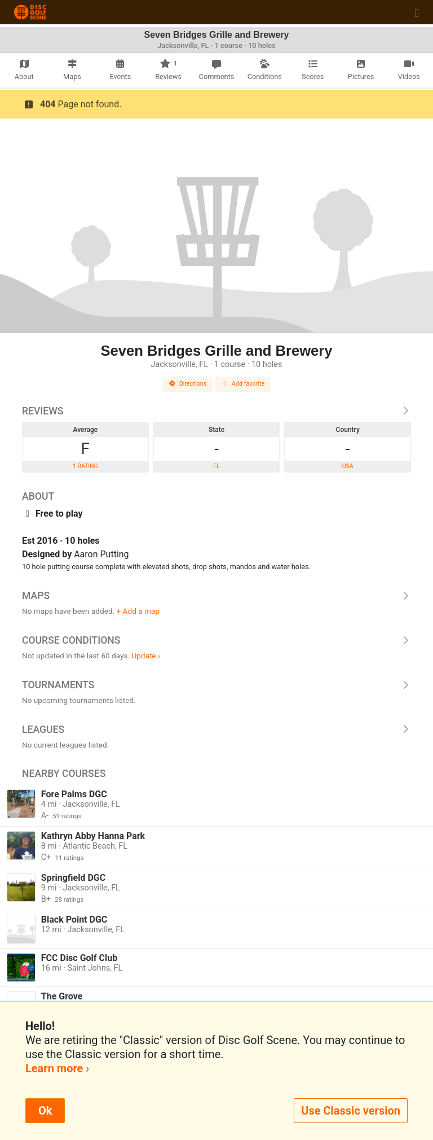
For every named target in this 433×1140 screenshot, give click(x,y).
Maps (216, 595)
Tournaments (216, 685)
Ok (45, 1110)
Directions (188, 383)
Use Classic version (350, 1110)
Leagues (216, 729)
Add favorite (243, 383)
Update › (145, 655)
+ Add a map (138, 610)
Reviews (216, 411)
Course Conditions (216, 640)
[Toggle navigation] (416, 12)
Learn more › (57, 1068)
